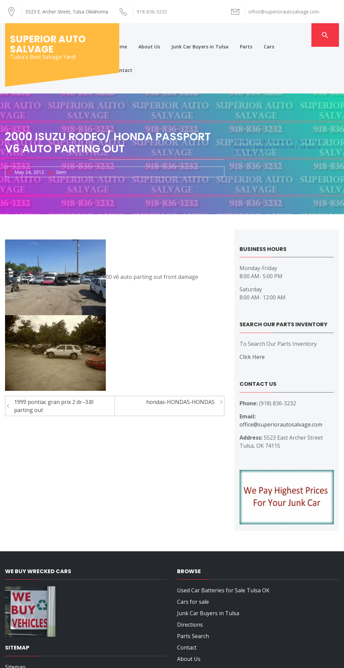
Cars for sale (193, 555)
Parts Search (193, 589)
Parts (248, 35)
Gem (61, 125)
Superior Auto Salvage (48, 44)
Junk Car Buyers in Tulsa (201, 35)
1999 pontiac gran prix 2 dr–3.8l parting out (53, 359)
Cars (270, 35)
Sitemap (15, 620)
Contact (296, 35)
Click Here (252, 310)
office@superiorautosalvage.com (281, 377)
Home (122, 35)
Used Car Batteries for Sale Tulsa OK (223, 543)
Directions (190, 578)
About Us (151, 35)
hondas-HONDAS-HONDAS (180, 355)
